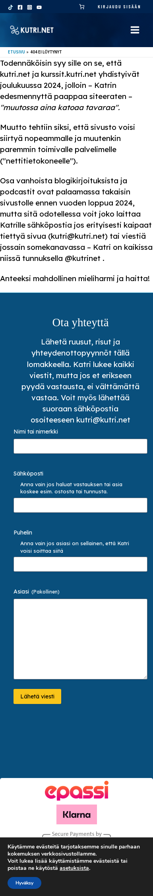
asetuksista (74, 868)
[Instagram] (29, 7)
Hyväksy (24, 883)
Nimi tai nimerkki (36, 431)
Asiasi (37, 591)
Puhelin (23, 532)
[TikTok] (10, 7)
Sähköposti (28, 473)
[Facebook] (20, 7)
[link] (82, 6)
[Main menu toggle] (135, 30)
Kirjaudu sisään (119, 6)
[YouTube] (39, 7)
